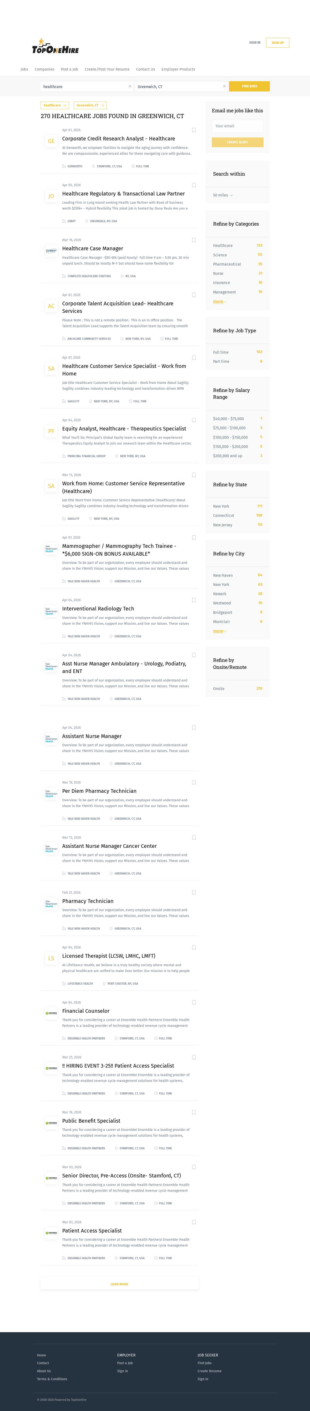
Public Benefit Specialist (91, 1120)
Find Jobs (249, 86)
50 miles (221, 195)
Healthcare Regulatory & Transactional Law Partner (123, 193)
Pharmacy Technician (88, 900)
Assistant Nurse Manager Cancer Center (109, 845)
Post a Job (125, 1362)
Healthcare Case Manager (92, 247)
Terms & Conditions (52, 1378)
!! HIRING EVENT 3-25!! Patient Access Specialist (118, 1065)
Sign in (254, 43)
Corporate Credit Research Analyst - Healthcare (118, 138)
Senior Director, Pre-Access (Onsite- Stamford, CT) (121, 1175)
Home (41, 1355)
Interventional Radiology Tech (98, 608)
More (218, 301)
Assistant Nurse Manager (92, 735)
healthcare (52, 105)
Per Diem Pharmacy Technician (99, 790)
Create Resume (210, 1370)
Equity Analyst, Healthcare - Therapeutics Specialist (124, 428)
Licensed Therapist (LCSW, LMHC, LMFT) (108, 955)
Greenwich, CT (88, 105)
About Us (44, 1370)
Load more (119, 1283)
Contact (43, 1362)
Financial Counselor (85, 1010)
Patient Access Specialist (92, 1230)
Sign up (278, 43)
